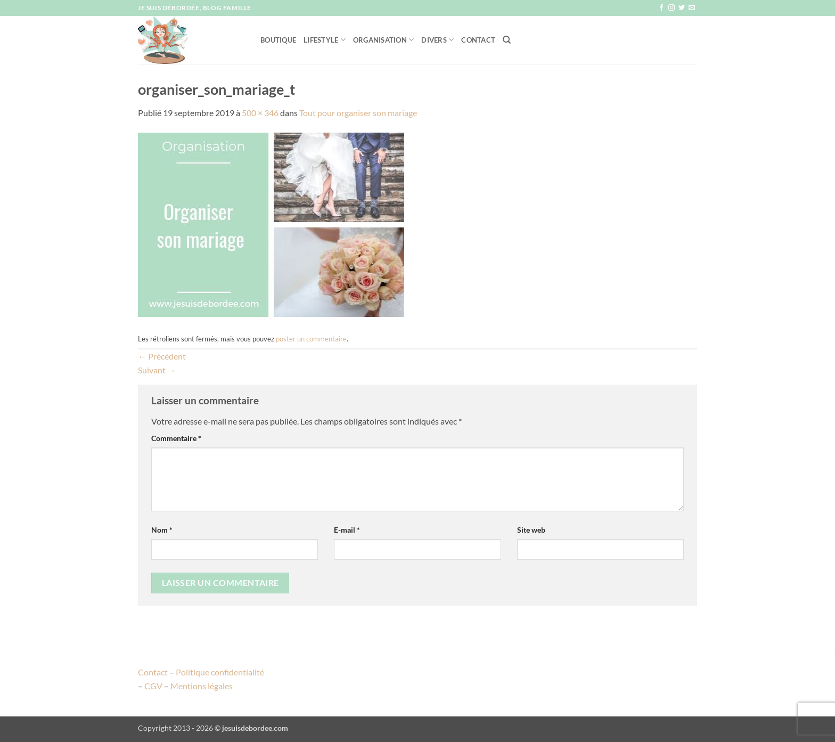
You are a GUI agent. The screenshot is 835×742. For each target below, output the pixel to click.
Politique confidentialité (220, 672)
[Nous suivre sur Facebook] (661, 8)
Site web (531, 529)
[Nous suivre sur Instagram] (671, 8)
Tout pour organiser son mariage (358, 113)
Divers (437, 40)
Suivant (157, 370)
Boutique (278, 40)
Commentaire (176, 438)
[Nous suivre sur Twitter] (681, 8)
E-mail (347, 529)
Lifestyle (325, 40)
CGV (153, 686)
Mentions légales (201, 686)
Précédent (162, 356)
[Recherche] (507, 40)
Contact (478, 40)
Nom (162, 529)
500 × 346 (260, 113)
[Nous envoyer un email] (692, 8)
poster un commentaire (311, 339)
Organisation (383, 40)
